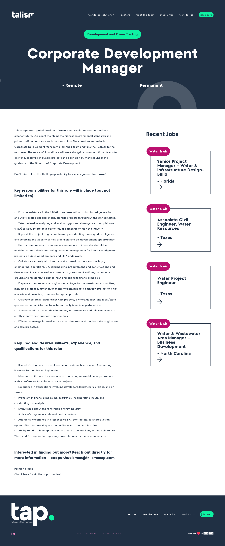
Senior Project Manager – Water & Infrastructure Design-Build (180, 167)
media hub (167, 15)
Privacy (117, 533)
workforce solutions (100, 15)
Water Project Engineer (171, 280)
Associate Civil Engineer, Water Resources (174, 224)
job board (206, 14)
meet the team (145, 15)
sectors (125, 15)
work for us (186, 15)
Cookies (104, 533)
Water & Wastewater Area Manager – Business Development (178, 340)
